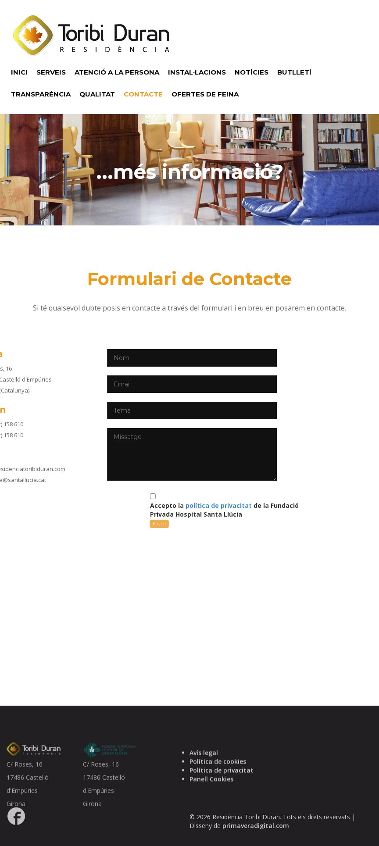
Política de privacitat (222, 787)
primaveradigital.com (255, 836)
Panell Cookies (211, 796)
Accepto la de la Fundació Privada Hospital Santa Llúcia (162, 509)
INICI (19, 72)
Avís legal (204, 770)
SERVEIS (51, 72)
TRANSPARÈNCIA (41, 94)
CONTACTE (143, 94)
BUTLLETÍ (294, 72)
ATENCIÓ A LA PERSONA (117, 72)
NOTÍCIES (251, 72)
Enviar (97, 524)
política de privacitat (156, 505)
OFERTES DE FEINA (205, 94)
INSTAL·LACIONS (197, 72)
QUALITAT (97, 94)
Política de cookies (218, 779)
